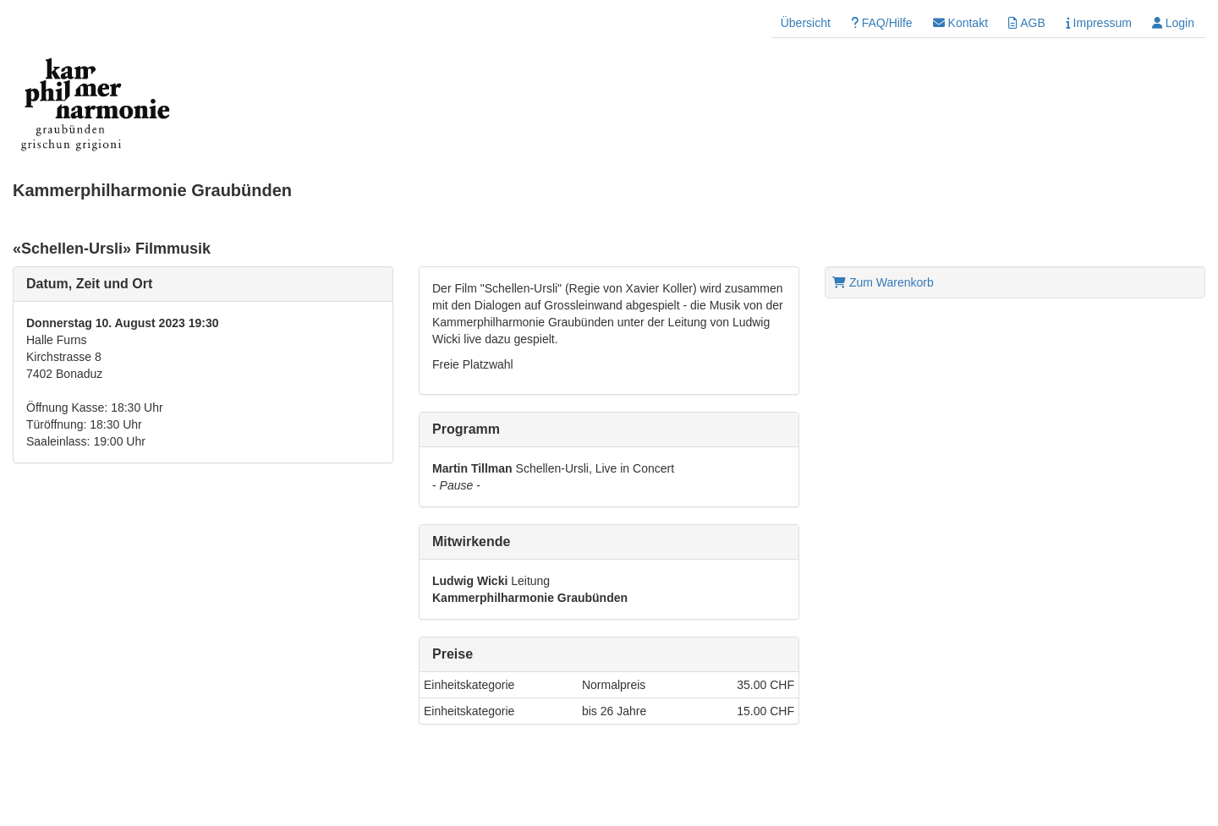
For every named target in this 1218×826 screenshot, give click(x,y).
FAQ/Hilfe (882, 23)
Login (1173, 23)
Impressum (1099, 23)
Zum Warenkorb (883, 282)
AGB (1026, 23)
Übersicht (806, 23)
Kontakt (960, 23)
